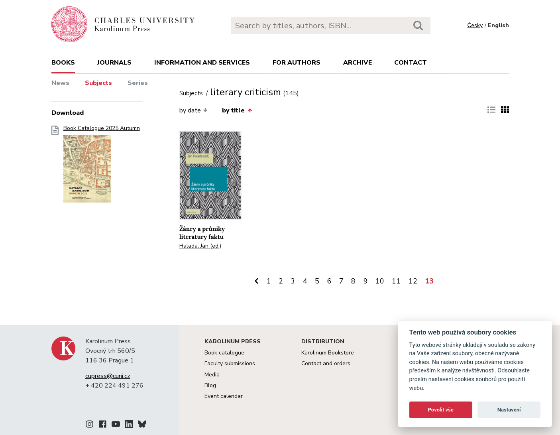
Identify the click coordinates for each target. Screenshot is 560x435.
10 (379, 281)
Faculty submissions (229, 363)
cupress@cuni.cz (107, 376)
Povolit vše (441, 410)
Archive (357, 62)
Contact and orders (325, 363)
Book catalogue (224, 352)
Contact (410, 62)
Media (212, 374)
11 (396, 281)
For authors (296, 62)
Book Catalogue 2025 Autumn (101, 166)
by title (237, 110)
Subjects (98, 83)
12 (413, 281)
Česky (475, 25)
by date (193, 110)
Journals (114, 62)
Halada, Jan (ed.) (200, 246)
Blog (210, 385)
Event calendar (223, 396)
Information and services (202, 62)
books (63, 62)
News (60, 83)
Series (138, 83)
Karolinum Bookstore (327, 352)
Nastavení (509, 410)
